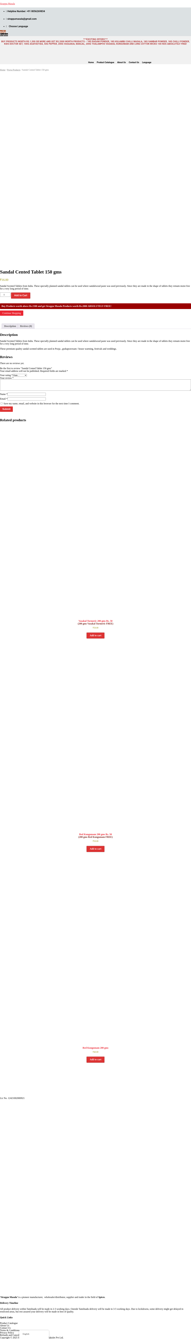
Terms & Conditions (9, 1330)
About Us (121, 62)
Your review (7, 378)
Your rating (6, 375)
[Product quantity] (5, 294)
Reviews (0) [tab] (26, 326)
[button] (147, 62)
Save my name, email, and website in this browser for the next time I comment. (41, 403)
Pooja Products (13, 70)
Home (91, 62)
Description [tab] (10, 326)
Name (3, 394)
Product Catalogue (105, 62)
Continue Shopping (11, 313)
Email (3, 398)
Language (146, 62)
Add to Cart (20, 295)
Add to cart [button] (95, 635)
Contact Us (134, 62)
